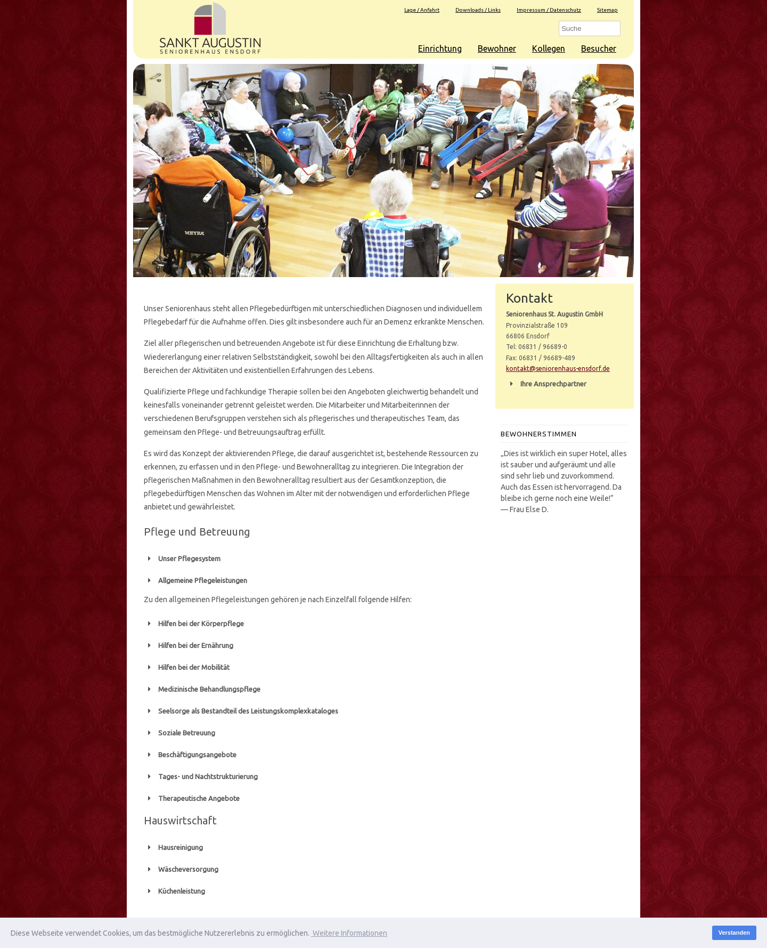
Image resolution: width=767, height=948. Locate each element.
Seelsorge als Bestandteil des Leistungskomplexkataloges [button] (241, 711)
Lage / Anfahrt (421, 10)
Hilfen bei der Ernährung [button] (188, 645)
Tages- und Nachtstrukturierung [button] (201, 776)
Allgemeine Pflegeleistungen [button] (195, 580)
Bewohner (497, 48)
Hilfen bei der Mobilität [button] (187, 667)
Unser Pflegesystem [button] (182, 558)
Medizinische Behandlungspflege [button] (202, 689)
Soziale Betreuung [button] (179, 732)
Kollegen (548, 48)
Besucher (598, 48)
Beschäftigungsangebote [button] (190, 754)
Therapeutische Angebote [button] (192, 798)
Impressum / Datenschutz (549, 10)
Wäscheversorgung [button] (181, 869)
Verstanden (734, 932)
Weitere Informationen (349, 933)
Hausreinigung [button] (173, 847)
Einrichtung (440, 48)
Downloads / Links (478, 10)
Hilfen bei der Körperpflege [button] (194, 623)
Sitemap (607, 10)
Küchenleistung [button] (174, 891)
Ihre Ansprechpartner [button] (546, 383)
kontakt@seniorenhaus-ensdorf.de (558, 368)
